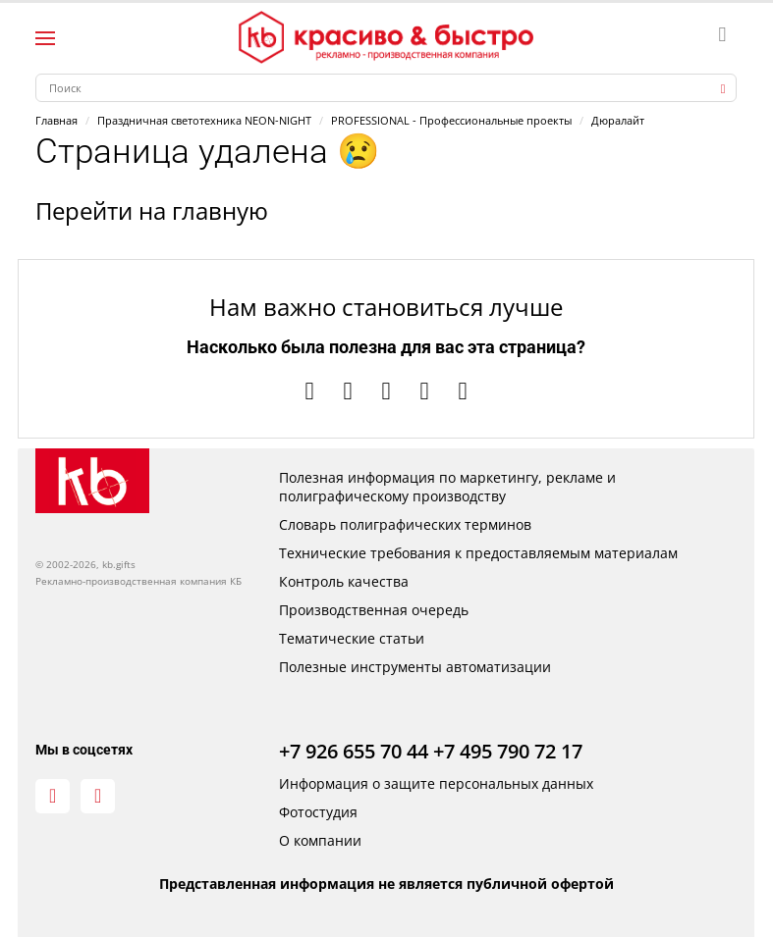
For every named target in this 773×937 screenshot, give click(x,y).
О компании (320, 840)
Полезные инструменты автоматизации (415, 666)
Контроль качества (344, 581)
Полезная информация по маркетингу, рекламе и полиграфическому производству (447, 486)
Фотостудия (318, 812)
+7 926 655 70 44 (353, 751)
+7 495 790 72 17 (507, 751)
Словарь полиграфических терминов (405, 524)
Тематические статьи (351, 638)
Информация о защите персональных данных (436, 783)
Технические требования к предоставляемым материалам (478, 553)
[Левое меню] (45, 38)
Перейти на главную (151, 210)
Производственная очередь (374, 609)
